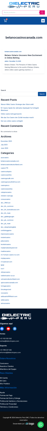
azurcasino (5, 158)
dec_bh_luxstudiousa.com (10, 210)
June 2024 (4, 148)
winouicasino (5, 303)
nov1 (2, 269)
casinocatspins (6, 172)
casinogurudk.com (7, 178)
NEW (2, 265)
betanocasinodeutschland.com (11, 165)
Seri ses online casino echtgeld (12, 121)
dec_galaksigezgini (7, 217)
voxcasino (4, 293)
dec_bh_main (5, 213)
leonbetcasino (6, 244)
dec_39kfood (5, 203)
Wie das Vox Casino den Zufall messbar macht (17, 117)
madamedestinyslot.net (9, 248)
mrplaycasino (5, 258)
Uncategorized (6, 289)
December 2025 (6, 141)
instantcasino (5, 237)
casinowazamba (6, 189)
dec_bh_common (7, 206)
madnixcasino (6, 251)
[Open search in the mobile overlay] (23, 12)
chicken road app (7, 196)
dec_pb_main (5, 224)
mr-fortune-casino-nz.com (10, 255)
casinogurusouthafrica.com (10, 182)
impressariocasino (7, 234)
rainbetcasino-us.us (8, 276)
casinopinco (5, 185)
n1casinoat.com (6, 262)
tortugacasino (6, 286)
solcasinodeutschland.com (10, 279)
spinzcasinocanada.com (9, 283)
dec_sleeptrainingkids (8, 227)
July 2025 (4, 145)
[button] (43, 20)
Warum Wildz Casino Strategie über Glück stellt (17, 104)
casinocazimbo (6, 175)
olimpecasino (5, 272)
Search (3, 90)
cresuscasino (5, 199)
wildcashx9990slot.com (9, 296)
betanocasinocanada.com (10, 161)
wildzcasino (5, 300)
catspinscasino (6, 192)
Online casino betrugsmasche (11, 114)
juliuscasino (5, 241)
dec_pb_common (7, 220)
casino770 (4, 168)
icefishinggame (6, 230)
